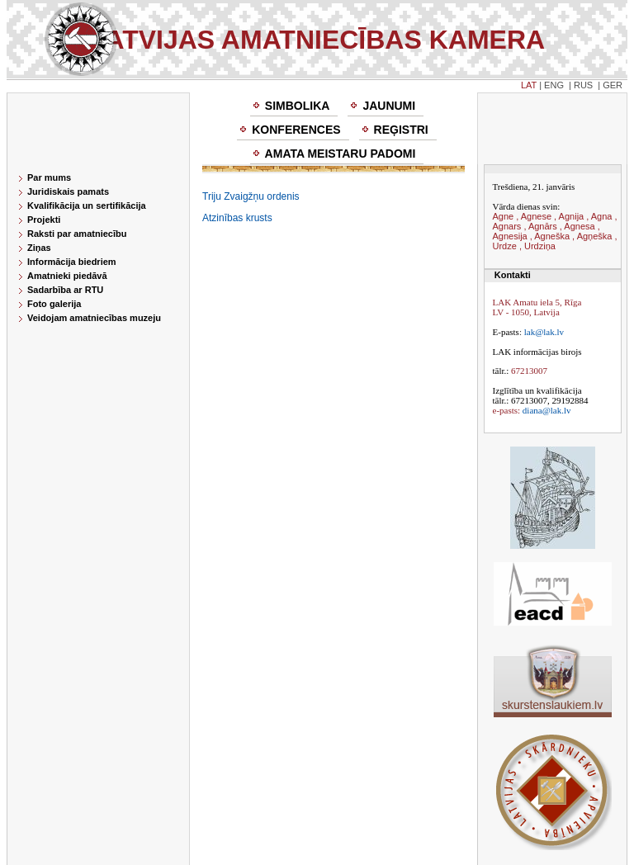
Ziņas (39, 248)
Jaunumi (388, 105)
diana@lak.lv (547, 410)
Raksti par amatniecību (76, 234)
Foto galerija (54, 304)
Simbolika (297, 105)
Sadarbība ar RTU (65, 290)
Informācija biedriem (71, 262)
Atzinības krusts (237, 218)
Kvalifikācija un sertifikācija (86, 205)
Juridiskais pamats (68, 191)
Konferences (296, 129)
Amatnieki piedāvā (67, 276)
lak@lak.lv (544, 332)
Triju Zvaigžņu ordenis (251, 196)
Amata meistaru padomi (340, 153)
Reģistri (401, 129)
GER (612, 85)
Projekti (43, 220)
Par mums (49, 177)
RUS (583, 85)
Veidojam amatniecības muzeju (94, 318)
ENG (554, 85)
